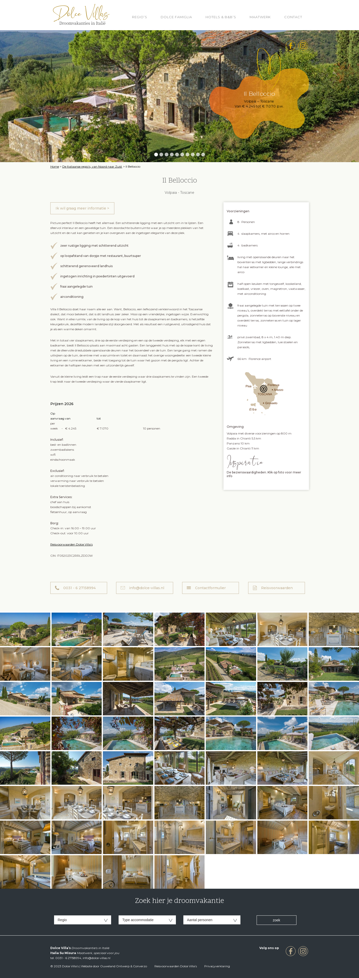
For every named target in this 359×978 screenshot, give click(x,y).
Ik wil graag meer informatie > (82, 208)
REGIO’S (139, 17)
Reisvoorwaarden (277, 588)
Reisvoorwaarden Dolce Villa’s (71, 544)
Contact (293, 17)
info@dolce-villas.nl (146, 588)
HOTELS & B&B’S (221, 17)
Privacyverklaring (217, 966)
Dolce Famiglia (176, 17)
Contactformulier (210, 588)
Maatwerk (260, 17)
